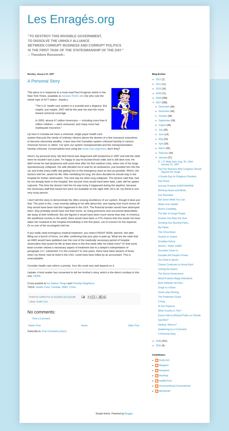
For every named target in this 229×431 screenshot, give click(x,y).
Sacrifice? (163, 320)
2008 (159, 98)
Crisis (72, 287)
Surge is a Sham (167, 287)
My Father (163, 227)
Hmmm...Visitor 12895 (169, 246)
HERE (37, 275)
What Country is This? (169, 310)
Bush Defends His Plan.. (171, 283)
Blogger (129, 413)
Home (84, 325)
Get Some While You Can (171, 199)
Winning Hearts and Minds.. (172, 190)
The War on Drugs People (171, 213)
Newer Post (35, 325)
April (161, 143)
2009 (159, 93)
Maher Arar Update (168, 204)
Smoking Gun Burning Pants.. (173, 222)
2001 (159, 345)
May (161, 139)
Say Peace (163, 181)
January (163, 157)
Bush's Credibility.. (167, 209)
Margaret (164, 365)
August (163, 125)
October (163, 116)
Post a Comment (41, 318)
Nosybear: (164, 370)
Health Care (43, 287)
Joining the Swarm (168, 269)
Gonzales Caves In (168, 250)
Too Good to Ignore (168, 259)
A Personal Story (44, 81)
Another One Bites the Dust (172, 218)
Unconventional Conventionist (175, 385)
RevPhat (163, 375)
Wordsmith (164, 391)
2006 (159, 341)
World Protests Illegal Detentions (175, 278)
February (164, 153)
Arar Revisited (165, 195)
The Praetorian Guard (169, 296)
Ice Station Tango (57, 283)
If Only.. (162, 301)
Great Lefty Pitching (168, 292)
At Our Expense (166, 306)
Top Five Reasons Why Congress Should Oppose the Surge (179, 170)
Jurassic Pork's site (72, 95)
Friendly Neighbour (83, 283)
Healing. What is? (167, 324)
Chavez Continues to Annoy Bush (175, 264)
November (164, 111)
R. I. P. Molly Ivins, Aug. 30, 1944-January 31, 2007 (175, 163)
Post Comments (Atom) (54, 331)
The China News (167, 232)
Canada (55, 287)
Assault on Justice (167, 236)
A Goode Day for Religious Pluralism (177, 176)
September (165, 120)
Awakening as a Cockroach (172, 329)
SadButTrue (165, 380)
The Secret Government (170, 273)
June (161, 134)
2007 (159, 102)
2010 (159, 88)
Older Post (133, 325)
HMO (65, 287)
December (164, 106)
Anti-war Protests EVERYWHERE (176, 185)
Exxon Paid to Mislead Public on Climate (179, 315)
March (162, 148)
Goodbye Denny (166, 241)
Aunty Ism (164, 360)
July (161, 129)
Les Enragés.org (71, 19)
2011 (159, 84)
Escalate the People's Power (173, 255)
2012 (159, 79)
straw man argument (94, 148)
